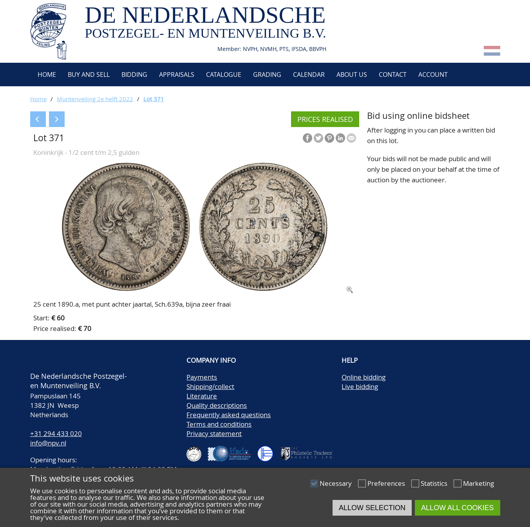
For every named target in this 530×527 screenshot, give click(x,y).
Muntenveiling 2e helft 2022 (95, 99)
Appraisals (176, 74)
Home (46, 74)
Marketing (478, 483)
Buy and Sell (89, 74)
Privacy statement (214, 433)
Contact (393, 74)
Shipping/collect (210, 386)
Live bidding (360, 386)
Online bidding (363, 377)
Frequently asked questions (228, 414)
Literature (201, 395)
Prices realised (325, 119)
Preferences (386, 483)
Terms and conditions (218, 424)
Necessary (336, 483)
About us (351, 74)
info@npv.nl (48, 442)
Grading (267, 74)
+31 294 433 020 (56, 433)
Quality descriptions (216, 405)
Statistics (434, 483)
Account (433, 74)
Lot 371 (153, 99)
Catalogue (223, 74)
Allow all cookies (457, 508)
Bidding (134, 74)
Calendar (309, 74)
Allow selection (372, 508)
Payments (201, 377)
